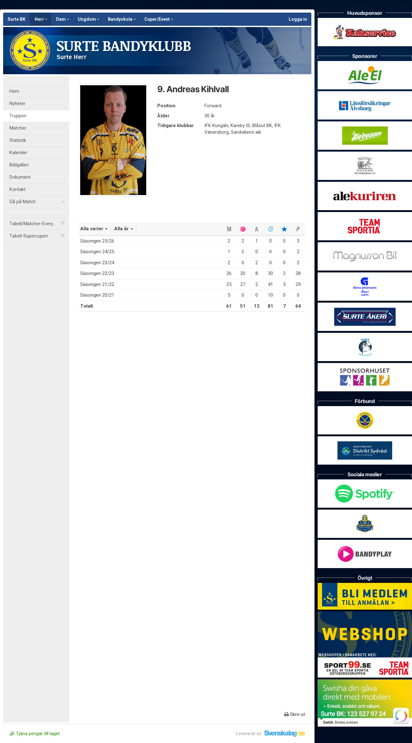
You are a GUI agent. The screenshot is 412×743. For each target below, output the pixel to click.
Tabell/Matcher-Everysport (36, 223)
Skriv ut (294, 714)
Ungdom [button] (88, 19)
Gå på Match (36, 202)
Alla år (123, 229)
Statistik (17, 140)
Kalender (18, 152)
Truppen (17, 116)
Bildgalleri (19, 165)
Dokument (20, 177)
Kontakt (17, 189)
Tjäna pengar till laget (34, 733)
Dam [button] (62, 19)
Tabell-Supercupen (36, 236)
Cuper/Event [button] (158, 19)
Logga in (298, 19)
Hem (14, 91)
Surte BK (16, 19)
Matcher (17, 128)
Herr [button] (41, 19)
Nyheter (17, 103)
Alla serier (94, 229)
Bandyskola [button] (122, 19)
